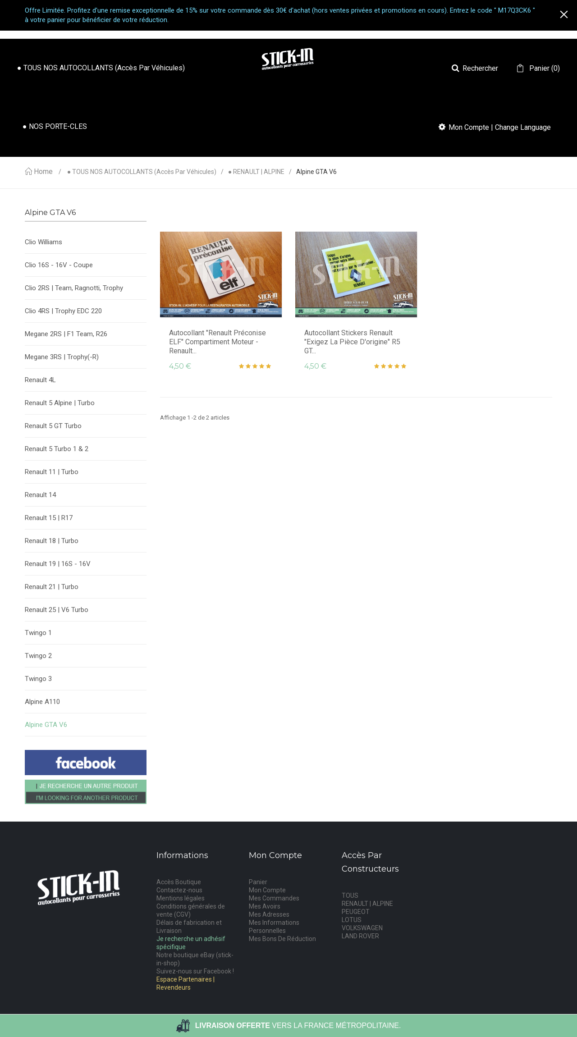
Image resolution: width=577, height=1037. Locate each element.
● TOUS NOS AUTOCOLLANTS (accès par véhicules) (141, 172)
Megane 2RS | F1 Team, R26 (66, 334)
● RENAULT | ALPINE (256, 172)
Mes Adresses (269, 914)
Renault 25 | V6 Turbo (56, 610)
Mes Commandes (274, 898)
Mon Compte (267, 890)
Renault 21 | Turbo (51, 587)
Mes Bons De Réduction (282, 938)
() (543, 68)
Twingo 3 (38, 679)
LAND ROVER (360, 936)
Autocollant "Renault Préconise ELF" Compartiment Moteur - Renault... (217, 342)
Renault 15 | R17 (49, 518)
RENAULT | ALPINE (367, 903)
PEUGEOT (356, 911)
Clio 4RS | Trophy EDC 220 (63, 311)
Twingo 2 (38, 656)
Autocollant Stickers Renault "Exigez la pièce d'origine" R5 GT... (352, 342)
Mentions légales (180, 898)
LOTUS (352, 919)
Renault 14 (40, 495)
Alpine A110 (42, 702)
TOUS (350, 895)
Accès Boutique (178, 882)
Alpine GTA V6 (46, 725)
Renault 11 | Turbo (51, 472)
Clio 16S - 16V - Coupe (59, 265)
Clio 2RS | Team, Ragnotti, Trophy (74, 288)
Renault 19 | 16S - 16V (58, 564)
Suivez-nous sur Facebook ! (195, 971)
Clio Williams (43, 242)
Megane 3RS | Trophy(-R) (62, 357)
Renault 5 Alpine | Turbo (60, 403)
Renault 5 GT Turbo (53, 426)
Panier (258, 882)
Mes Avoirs (264, 906)
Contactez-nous (179, 890)
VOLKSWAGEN (362, 928)
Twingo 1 (38, 633)
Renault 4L (40, 380)
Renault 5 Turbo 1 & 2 (56, 449)
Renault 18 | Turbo (51, 541)
